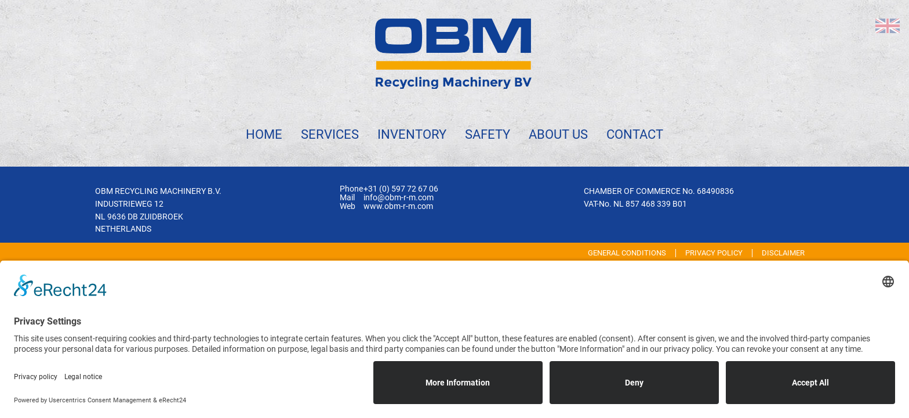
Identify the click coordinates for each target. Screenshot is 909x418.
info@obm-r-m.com (398, 198)
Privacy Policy (714, 252)
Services (330, 134)
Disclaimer (783, 252)
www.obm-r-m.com (398, 206)
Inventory (411, 134)
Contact (634, 134)
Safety (487, 134)
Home (264, 134)
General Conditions (627, 252)
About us (558, 134)
